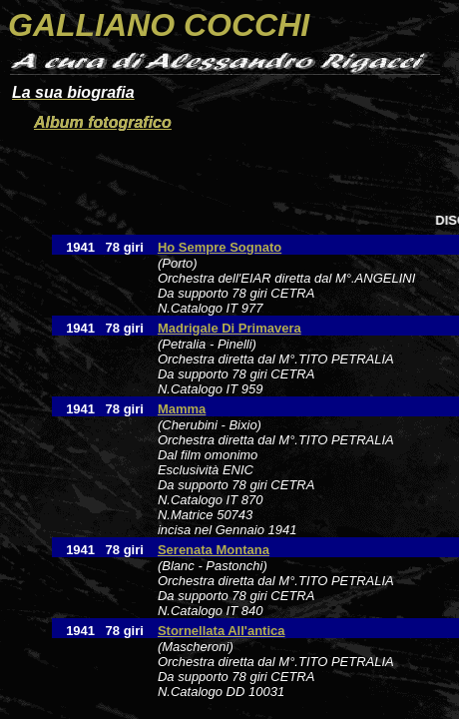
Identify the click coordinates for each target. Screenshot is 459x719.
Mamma (182, 408)
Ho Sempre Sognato (219, 247)
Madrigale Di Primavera (229, 328)
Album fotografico (103, 122)
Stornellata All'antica (221, 630)
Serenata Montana (213, 549)
